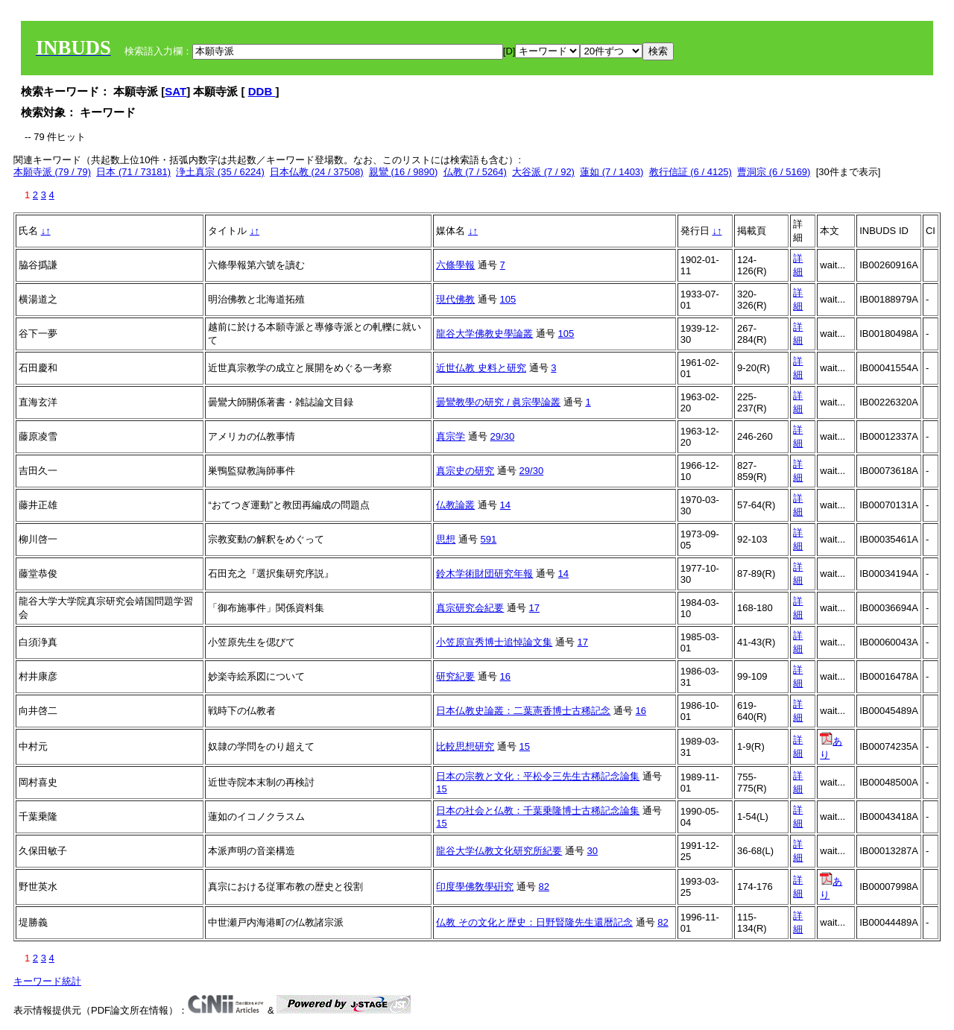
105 (508, 299)
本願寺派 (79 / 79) (52, 171)
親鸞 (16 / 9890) (403, 171)
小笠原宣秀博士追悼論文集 (494, 642)
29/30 (502, 436)
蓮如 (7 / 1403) (611, 171)
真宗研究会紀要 (470, 607)
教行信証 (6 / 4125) (690, 171)
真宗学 (450, 436)
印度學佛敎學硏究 (475, 886)
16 (505, 676)
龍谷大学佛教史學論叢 (484, 333)
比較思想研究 (465, 746)
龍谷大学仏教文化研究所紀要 (499, 850)
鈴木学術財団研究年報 (484, 573)
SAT (175, 91)
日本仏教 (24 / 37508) (317, 171)
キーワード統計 (47, 981)
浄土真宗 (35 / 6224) (220, 171)
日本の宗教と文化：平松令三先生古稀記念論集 (537, 776)
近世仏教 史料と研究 (481, 367)
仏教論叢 (455, 505)
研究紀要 (455, 676)
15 (524, 746)
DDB (262, 91)
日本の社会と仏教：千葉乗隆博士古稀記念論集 (537, 810)
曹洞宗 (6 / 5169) (773, 171)
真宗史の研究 (465, 470)
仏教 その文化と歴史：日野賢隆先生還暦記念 (534, 922)
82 (544, 886)
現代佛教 (455, 299)
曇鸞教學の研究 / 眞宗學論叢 (498, 402)
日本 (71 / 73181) (133, 171)
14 (505, 505)
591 (489, 539)
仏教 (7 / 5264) (475, 171)
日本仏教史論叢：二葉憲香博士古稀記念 (523, 710)
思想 (445, 539)
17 (534, 607)
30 (592, 850)
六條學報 (455, 265)
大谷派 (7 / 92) (543, 171)
